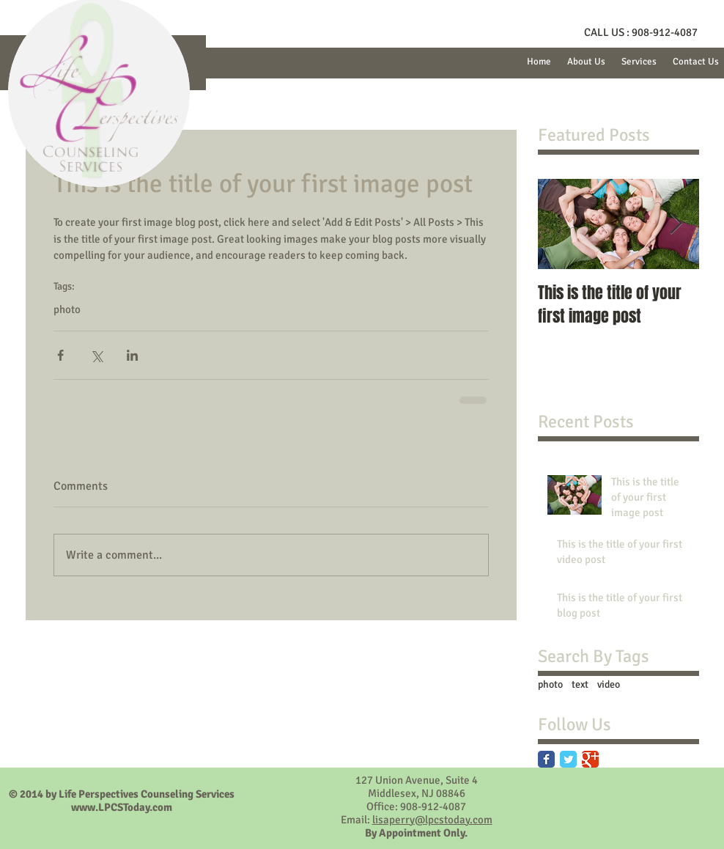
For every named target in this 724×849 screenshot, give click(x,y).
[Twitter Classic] (568, 759)
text (580, 684)
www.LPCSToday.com (121, 807)
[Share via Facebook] (60, 355)
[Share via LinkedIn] (132, 355)
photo (67, 309)
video (608, 684)
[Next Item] (675, 224)
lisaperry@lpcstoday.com (432, 819)
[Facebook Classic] (546, 759)
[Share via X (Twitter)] (96, 355)
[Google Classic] (590, 759)
